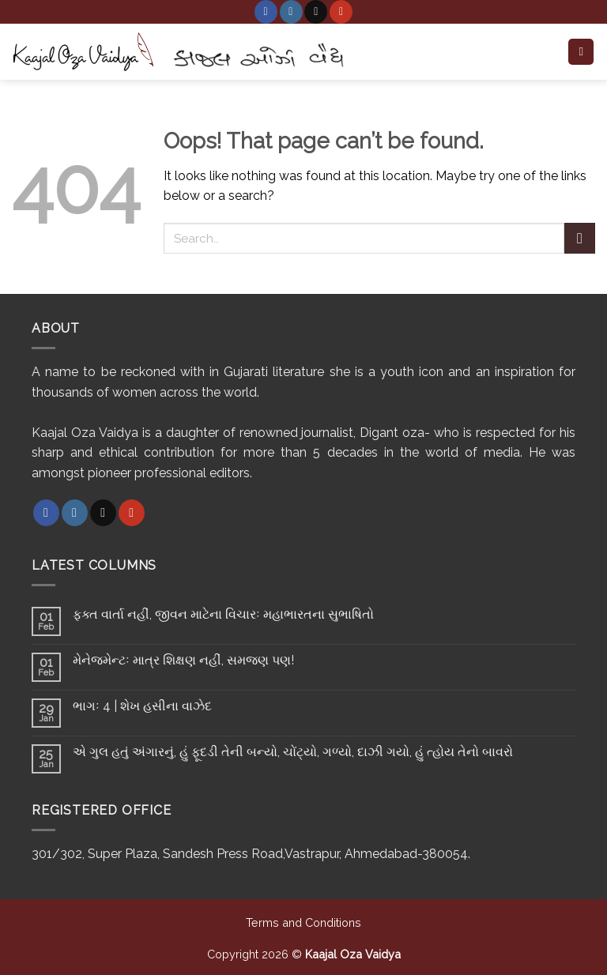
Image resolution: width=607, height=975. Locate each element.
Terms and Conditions (303, 922)
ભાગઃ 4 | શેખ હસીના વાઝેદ (142, 705)
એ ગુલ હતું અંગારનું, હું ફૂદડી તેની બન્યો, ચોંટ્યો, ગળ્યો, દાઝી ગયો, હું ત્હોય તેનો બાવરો (293, 751)
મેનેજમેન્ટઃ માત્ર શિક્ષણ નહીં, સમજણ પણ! (183, 660)
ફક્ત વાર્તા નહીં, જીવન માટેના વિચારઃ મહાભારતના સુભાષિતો (223, 614)
